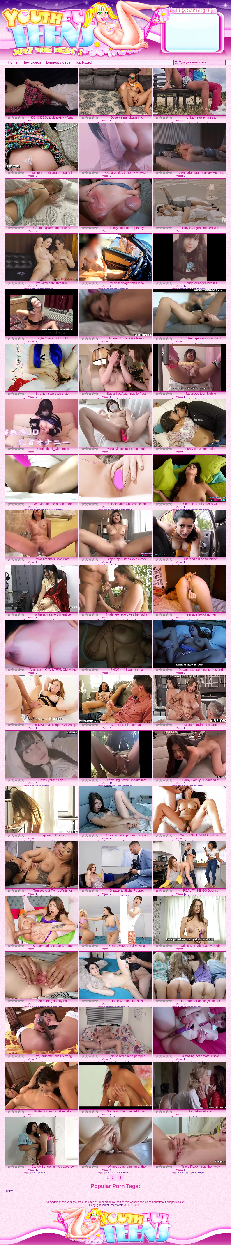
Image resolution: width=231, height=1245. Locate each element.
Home (13, 62)
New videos (31, 62)
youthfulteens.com (112, 1205)
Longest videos (58, 62)
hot (36, 1172)
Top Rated (83, 62)
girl (32, 1172)
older (126, 1172)
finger (201, 1172)
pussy (41, 1172)
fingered (192, 1172)
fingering (183, 1172)
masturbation (115, 1172)
